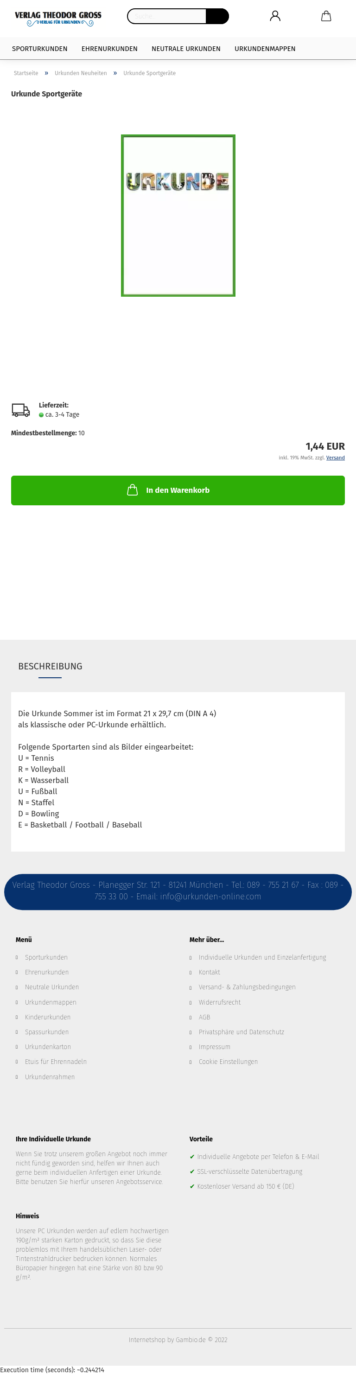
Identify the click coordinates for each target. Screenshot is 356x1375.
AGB (204, 1017)
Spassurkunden (47, 1032)
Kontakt (209, 972)
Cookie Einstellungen (228, 1062)
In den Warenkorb (167, 489)
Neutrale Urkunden (186, 49)
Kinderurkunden (48, 1017)
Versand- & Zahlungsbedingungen (247, 987)
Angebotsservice (139, 1182)
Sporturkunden (40, 49)
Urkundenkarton (48, 1047)
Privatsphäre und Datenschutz (241, 1032)
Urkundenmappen (265, 49)
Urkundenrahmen (50, 1077)
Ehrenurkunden (110, 49)
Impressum (214, 1047)
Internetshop (147, 1340)
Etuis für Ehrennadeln (56, 1062)
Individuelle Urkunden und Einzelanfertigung (262, 957)
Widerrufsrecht (220, 1002)
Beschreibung (50, 666)
